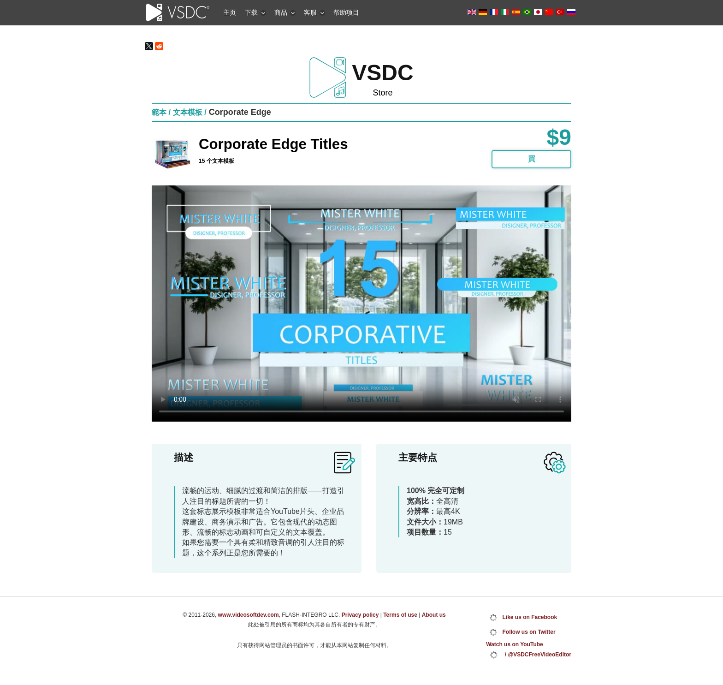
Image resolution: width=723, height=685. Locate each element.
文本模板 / (190, 112)
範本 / (161, 112)
